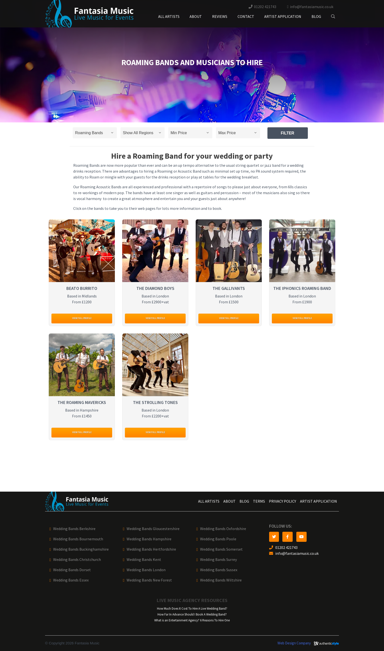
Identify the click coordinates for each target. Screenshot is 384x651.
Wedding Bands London (146, 569)
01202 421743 (265, 6)
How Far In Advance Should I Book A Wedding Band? (192, 614)
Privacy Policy (282, 501)
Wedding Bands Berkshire (74, 528)
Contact (246, 16)
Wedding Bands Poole (218, 539)
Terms (259, 501)
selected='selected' (95, 132)
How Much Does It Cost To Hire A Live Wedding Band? (192, 608)
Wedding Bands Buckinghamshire (81, 549)
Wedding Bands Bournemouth (78, 539)
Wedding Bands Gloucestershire (153, 528)
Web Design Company (294, 643)
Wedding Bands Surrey (218, 559)
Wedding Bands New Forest (149, 580)
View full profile (82, 318)
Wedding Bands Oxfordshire (223, 528)
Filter (287, 133)
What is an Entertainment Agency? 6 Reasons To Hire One (192, 620)
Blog (316, 16)
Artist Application (282, 16)
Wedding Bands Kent (144, 559)
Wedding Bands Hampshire (149, 539)
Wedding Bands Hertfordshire (151, 549)
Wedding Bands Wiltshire (221, 580)
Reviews (219, 16)
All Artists (169, 16)
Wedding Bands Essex (71, 580)
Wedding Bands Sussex (218, 569)
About (196, 16)
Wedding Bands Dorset (72, 569)
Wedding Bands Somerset (221, 549)
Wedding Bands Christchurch (77, 559)
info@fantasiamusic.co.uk (311, 6)
